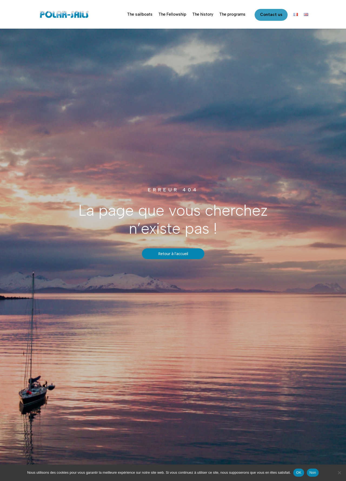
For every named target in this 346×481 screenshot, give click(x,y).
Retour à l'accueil (173, 253)
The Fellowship (172, 14)
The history (202, 14)
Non (313, 472)
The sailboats (139, 14)
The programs (232, 14)
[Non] (339, 472)
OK (298, 472)
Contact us (271, 14)
